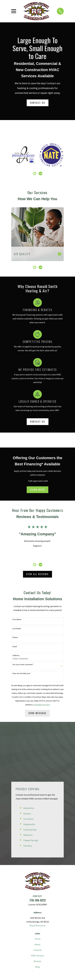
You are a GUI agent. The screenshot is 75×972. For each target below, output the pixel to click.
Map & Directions (38, 873)
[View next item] (40, 173)
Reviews (37, 909)
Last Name (17, 628)
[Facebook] (25, 932)
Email (15, 646)
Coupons (37, 897)
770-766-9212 (37, 848)
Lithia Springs (29, 777)
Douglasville (29, 771)
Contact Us (37, 102)
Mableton (28, 782)
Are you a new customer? (23, 664)
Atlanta (27, 761)
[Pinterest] (37, 932)
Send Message (37, 713)
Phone (15, 637)
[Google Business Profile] (49, 932)
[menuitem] (25, 954)
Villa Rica (27, 793)
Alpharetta (28, 755)
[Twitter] (31, 932)
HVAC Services (37, 903)
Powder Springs (30, 788)
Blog (37, 914)
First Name (17, 619)
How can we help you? (22, 673)
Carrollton (28, 766)
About (37, 892)
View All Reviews (37, 574)
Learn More (37, 489)
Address (16, 655)
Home (37, 886)
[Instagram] (43, 932)
